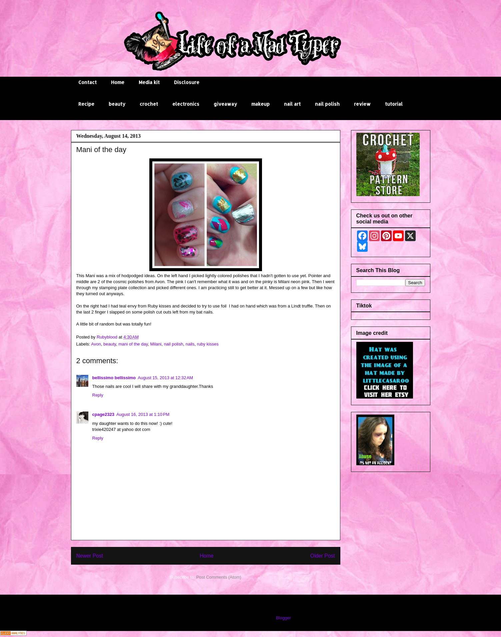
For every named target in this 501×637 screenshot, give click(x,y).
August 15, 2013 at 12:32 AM (165, 377)
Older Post (322, 556)
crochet (149, 104)
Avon (96, 344)
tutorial (394, 104)
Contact (87, 82)
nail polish (327, 104)
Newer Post (89, 556)
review (362, 104)
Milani (155, 344)
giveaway (225, 104)
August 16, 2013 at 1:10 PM (142, 414)
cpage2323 (103, 414)
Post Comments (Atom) (218, 577)
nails (190, 344)
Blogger (283, 617)
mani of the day (133, 344)
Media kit (149, 82)
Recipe (86, 104)
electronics (185, 104)
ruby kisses (208, 344)
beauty (117, 104)
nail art (292, 104)
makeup (260, 104)
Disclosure (186, 82)
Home (117, 82)
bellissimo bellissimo (114, 377)
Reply (97, 395)
